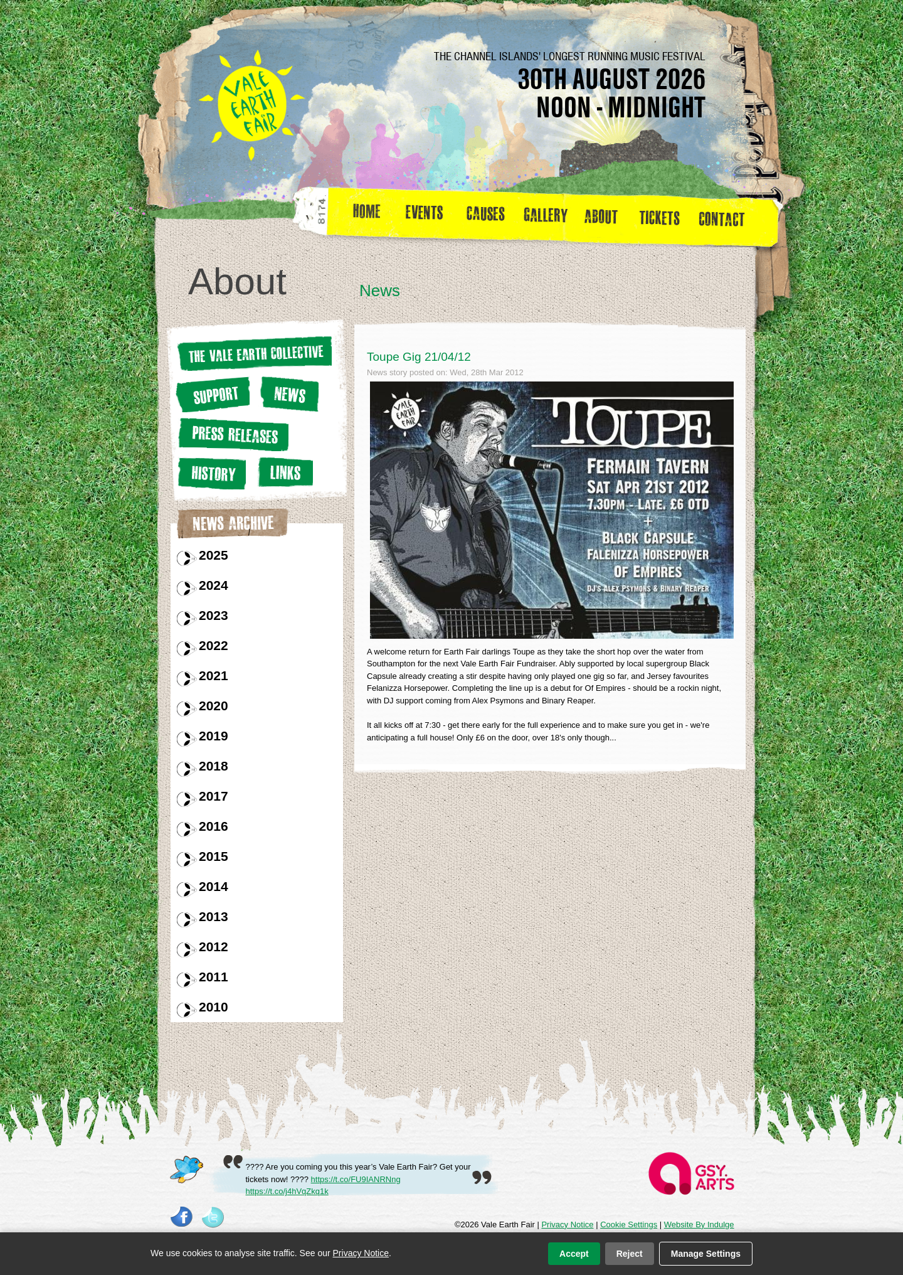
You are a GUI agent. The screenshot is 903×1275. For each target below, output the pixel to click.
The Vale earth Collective (254, 353)
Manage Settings (706, 1254)
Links (283, 472)
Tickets (664, 216)
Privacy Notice (567, 1224)
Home (367, 216)
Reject (629, 1254)
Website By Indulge (699, 1224)
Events (429, 216)
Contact (727, 216)
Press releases (232, 434)
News (288, 394)
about (601, 216)
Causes (485, 216)
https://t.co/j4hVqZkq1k (287, 1191)
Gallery (548, 216)
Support (213, 394)
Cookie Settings (628, 1224)
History (211, 473)
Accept (574, 1254)
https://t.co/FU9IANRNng (356, 1179)
